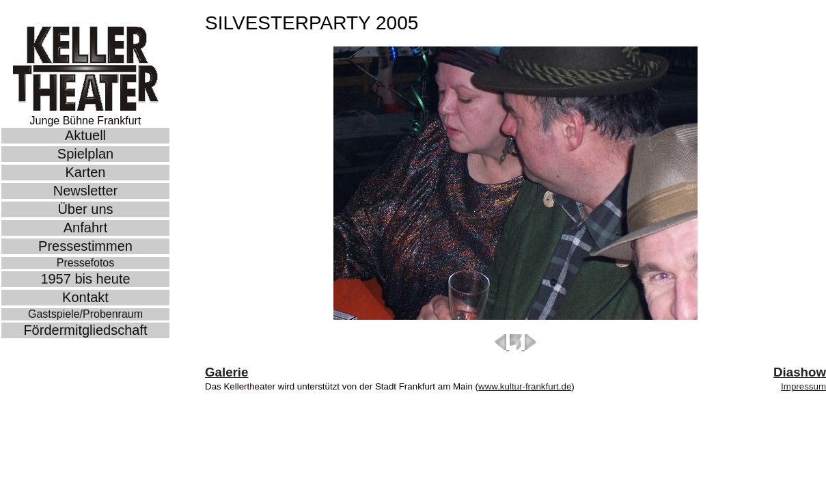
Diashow (799, 372)
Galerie (226, 372)
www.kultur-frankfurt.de (524, 386)
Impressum (803, 386)
